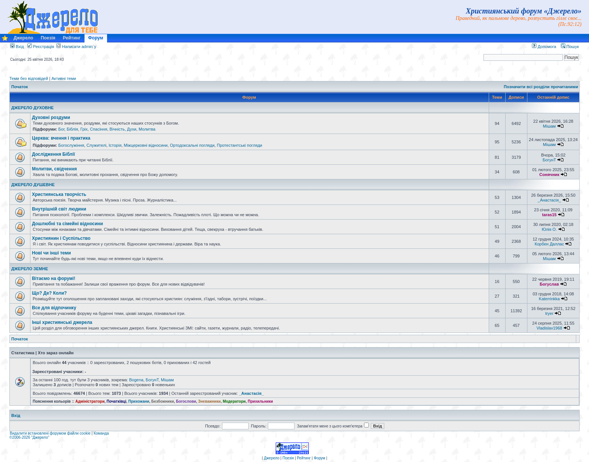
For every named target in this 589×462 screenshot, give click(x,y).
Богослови (186, 401)
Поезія (48, 38)
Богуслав (549, 284)
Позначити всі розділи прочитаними (541, 86)
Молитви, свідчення (54, 169)
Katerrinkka (549, 298)
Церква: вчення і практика (61, 138)
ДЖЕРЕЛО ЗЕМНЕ (29, 268)
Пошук (570, 46)
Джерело (23, 38)
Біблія (72, 129)
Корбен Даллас (549, 244)
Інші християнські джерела (62, 322)
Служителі (96, 145)
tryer (549, 313)
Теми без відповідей (28, 78)
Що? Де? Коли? (49, 293)
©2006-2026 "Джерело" (29, 437)
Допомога (544, 46)
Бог (61, 129)
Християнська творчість (59, 194)
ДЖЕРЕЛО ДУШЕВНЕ (33, 184)
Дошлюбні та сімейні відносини (67, 223)
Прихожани (139, 401)
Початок (19, 86)
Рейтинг (71, 38)
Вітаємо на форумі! (53, 278)
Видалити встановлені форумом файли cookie (50, 433)
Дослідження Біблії (53, 154)
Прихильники (260, 401)
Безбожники (162, 401)
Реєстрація (40, 46)
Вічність (117, 129)
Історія (115, 145)
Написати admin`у (79, 46)
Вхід (17, 46)
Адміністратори (89, 401)
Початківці (116, 401)
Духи (131, 129)
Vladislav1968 (549, 328)
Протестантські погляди (239, 145)
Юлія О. (549, 229)
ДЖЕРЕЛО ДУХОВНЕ (32, 107)
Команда (101, 433)
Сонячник (549, 174)
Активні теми (63, 78)
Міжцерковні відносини (146, 145)
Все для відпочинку (54, 307)
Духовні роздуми (51, 117)
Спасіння (98, 129)
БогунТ (549, 160)
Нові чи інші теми (51, 253)
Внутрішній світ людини (59, 209)
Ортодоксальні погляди (192, 145)
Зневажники (209, 401)
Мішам (549, 126)
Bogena (136, 380)
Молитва (147, 129)
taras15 (549, 214)
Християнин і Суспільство (61, 238)
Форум (95, 38)
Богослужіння (71, 145)
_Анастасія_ (549, 200)
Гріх (84, 129)
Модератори (234, 401)
